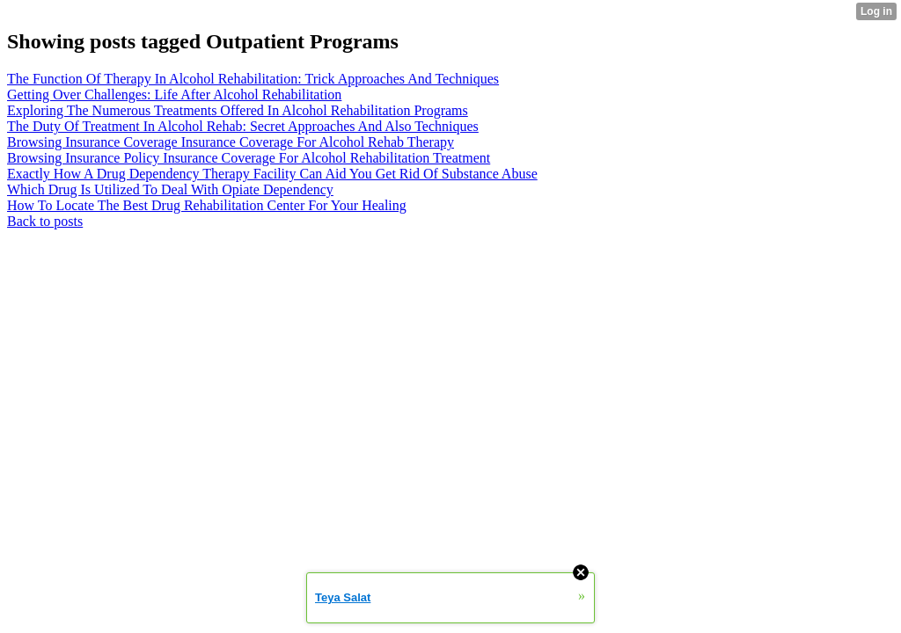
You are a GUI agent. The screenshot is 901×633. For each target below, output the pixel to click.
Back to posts (45, 221)
